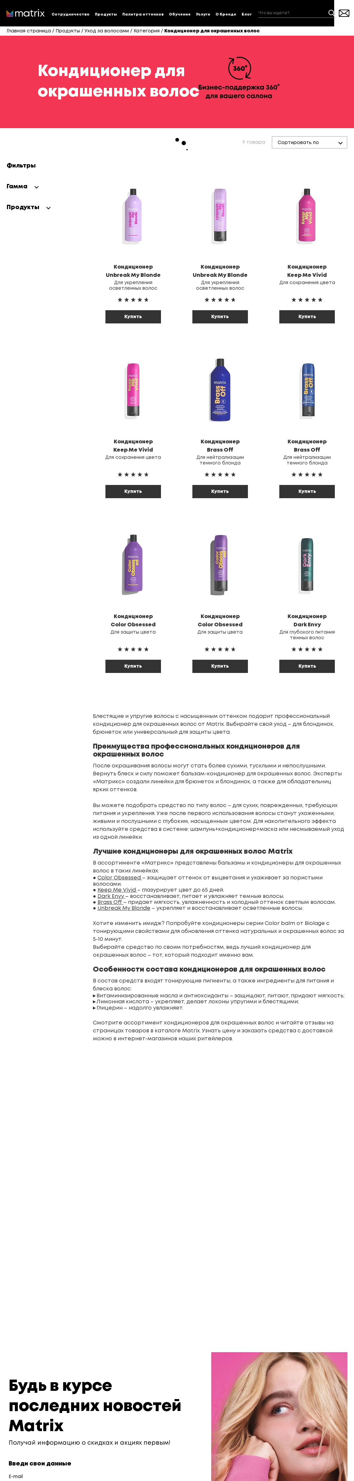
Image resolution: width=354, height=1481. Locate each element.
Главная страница (29, 31)
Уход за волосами (107, 31)
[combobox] (296, 13)
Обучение (180, 14)
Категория (147, 31)
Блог (247, 14)
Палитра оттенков (143, 14)
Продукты (106, 14)
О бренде (226, 14)
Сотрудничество (71, 14)
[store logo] (26, 13)
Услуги (203, 14)
